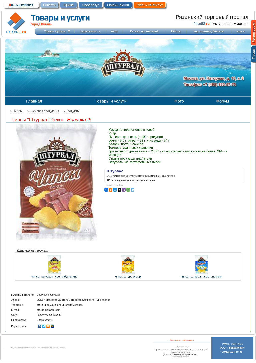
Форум (222, 101)
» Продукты (71, 111)
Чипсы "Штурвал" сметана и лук (201, 276)
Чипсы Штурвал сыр (128, 276)
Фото (179, 101)
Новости (49, 5)
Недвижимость (90, 31)
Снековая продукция (48, 294)
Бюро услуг (90, 5)
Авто (114, 31)
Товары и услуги (60, 17)
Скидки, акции (118, 5)
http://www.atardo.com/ (49, 314)
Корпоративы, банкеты (209, 31)
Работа (176, 31)
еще (240, 31)
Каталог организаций (144, 31)
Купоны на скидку (149, 5)
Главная (34, 101)
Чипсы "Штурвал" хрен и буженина (54, 276)
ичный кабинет (21, 5)
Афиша (68, 5)
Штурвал (115, 171)
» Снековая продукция (43, 111)
